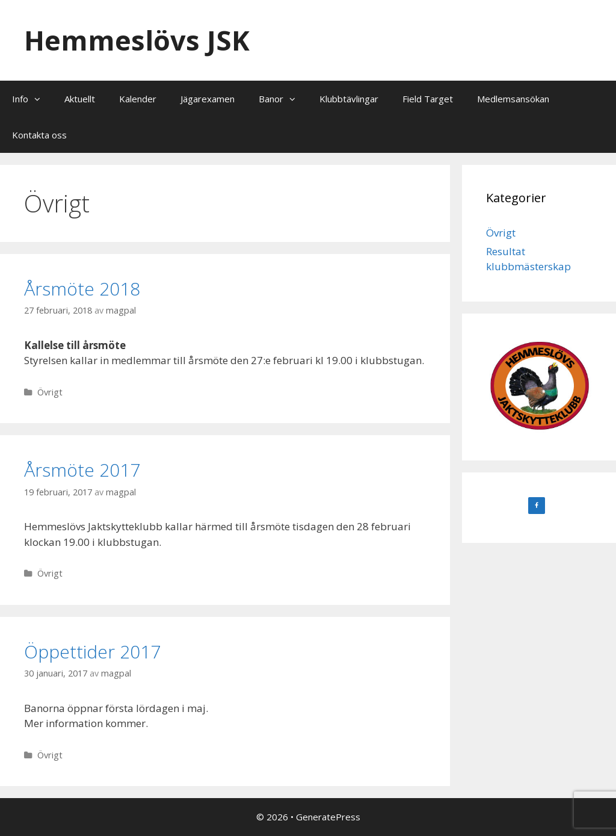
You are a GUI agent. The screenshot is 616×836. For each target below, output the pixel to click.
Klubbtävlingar (348, 99)
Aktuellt (79, 99)
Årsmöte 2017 (82, 469)
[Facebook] (536, 505)
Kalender (137, 99)
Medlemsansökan (513, 99)
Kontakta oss (39, 135)
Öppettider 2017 (92, 651)
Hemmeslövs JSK (137, 40)
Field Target (427, 99)
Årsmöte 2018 (82, 288)
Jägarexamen (207, 99)
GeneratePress (328, 817)
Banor (283, 99)
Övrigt (50, 392)
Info (32, 99)
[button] (40, 99)
